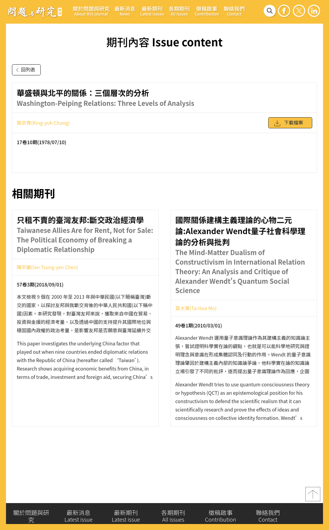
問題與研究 (35, 12)
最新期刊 (152, 11)
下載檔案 (288, 125)
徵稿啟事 (207, 11)
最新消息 (124, 11)
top (312, 495)
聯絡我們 (234, 11)
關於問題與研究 (91, 11)
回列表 (24, 70)
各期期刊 (179, 11)
